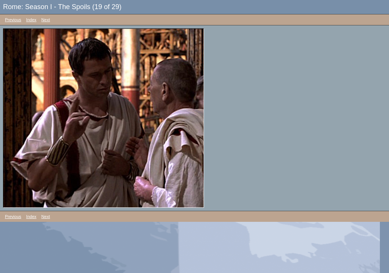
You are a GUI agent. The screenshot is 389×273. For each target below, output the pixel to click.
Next (45, 19)
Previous (13, 19)
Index (31, 19)
